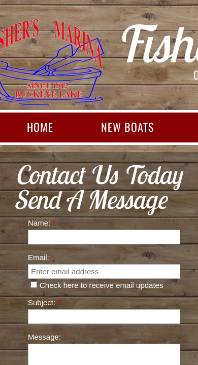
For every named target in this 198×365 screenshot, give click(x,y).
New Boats (127, 127)
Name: (41, 222)
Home (40, 127)
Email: (41, 257)
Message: (47, 337)
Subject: (44, 302)
